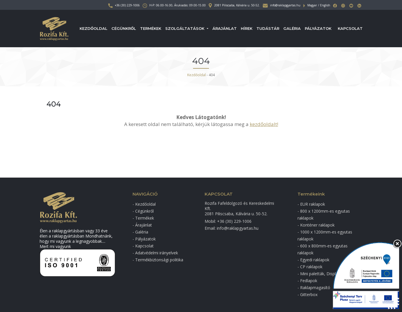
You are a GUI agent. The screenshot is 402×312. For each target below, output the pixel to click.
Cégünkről (123, 28)
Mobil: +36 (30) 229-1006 (228, 221)
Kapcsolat (350, 28)
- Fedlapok (307, 280)
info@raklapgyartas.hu (281, 5)
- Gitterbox (307, 294)
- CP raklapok (310, 266)
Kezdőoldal (93, 28)
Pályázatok (318, 28)
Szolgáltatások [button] (185, 28)
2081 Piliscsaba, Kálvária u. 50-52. (234, 5)
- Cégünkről (143, 211)
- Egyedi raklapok (313, 259)
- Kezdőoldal (144, 204)
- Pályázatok (144, 239)
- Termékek (143, 218)
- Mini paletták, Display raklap (325, 273)
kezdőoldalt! (264, 124)
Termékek (150, 28)
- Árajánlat (142, 225)
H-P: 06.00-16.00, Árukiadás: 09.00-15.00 (174, 5)
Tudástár (267, 28)
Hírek (246, 28)
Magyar (312, 5)
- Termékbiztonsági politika (158, 259)
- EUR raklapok (311, 204)
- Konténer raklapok (316, 225)
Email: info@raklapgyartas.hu (231, 228)
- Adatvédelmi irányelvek (155, 253)
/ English (324, 5)
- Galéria (140, 232)
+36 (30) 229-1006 (124, 5)
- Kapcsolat (143, 246)
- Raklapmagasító (314, 287)
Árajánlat (224, 28)
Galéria (292, 28)
